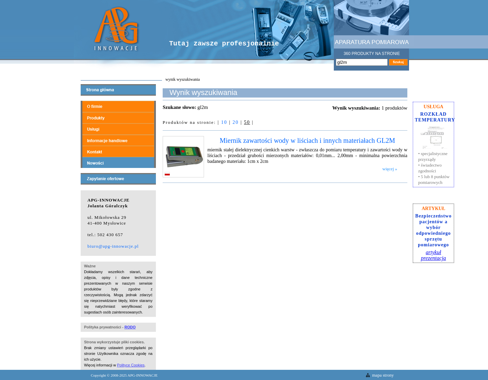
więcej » (389, 168)
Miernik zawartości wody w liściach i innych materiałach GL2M (307, 140)
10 (224, 122)
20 (235, 122)
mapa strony (383, 375)
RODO (130, 327)
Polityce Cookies (130, 365)
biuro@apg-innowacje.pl (113, 246)
